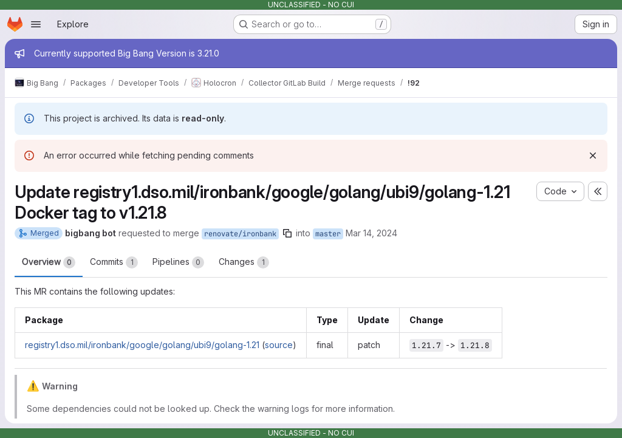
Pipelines (178, 262)
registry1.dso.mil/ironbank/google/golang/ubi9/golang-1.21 (142, 345)
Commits (114, 262)
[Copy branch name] (287, 233)
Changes (244, 262)
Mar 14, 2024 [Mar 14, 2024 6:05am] (371, 233)
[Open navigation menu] (36, 24)
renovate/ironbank (240, 234)
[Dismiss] (593, 155)
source (279, 345)
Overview (48, 262)
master (328, 234)
